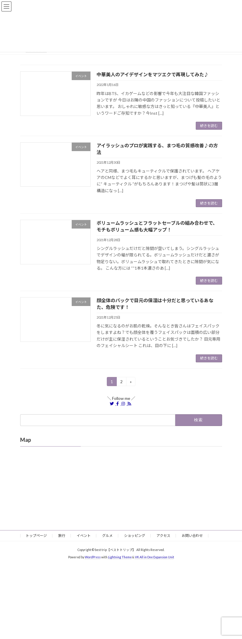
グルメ (107, 535)
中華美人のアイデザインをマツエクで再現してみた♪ (153, 74)
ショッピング (134, 535)
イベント (84, 535)
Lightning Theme (120, 557)
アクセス (163, 535)
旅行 (61, 535)
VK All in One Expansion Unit (154, 557)
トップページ (36, 535)
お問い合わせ (192, 535)
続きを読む (209, 126)
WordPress (93, 557)
